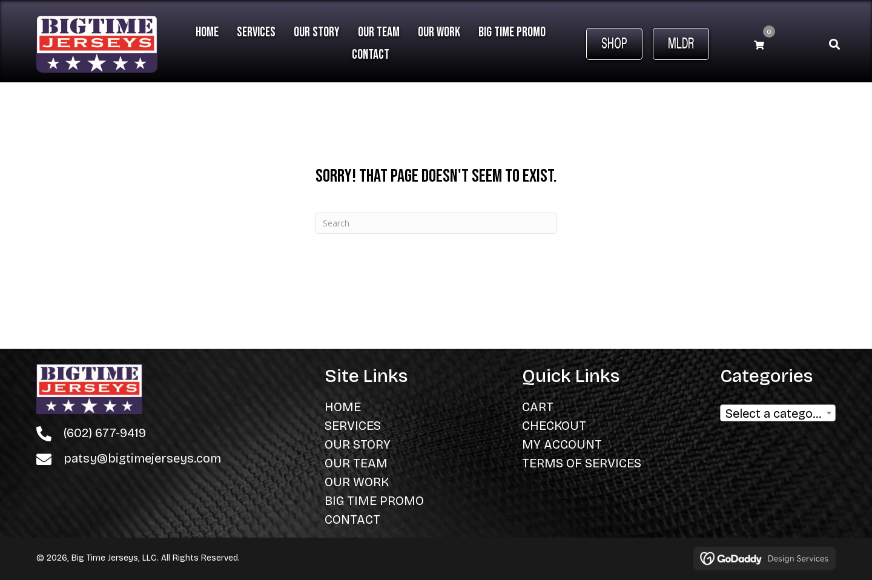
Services (353, 425)
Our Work (357, 482)
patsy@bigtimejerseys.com (142, 458)
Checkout (554, 425)
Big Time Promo (374, 500)
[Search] (436, 223)
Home (343, 407)
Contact (352, 519)
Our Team (356, 463)
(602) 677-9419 (105, 433)
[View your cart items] (759, 44)
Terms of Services (581, 463)
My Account (562, 444)
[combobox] (778, 412)
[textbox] (778, 416)
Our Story (358, 444)
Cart (537, 407)
